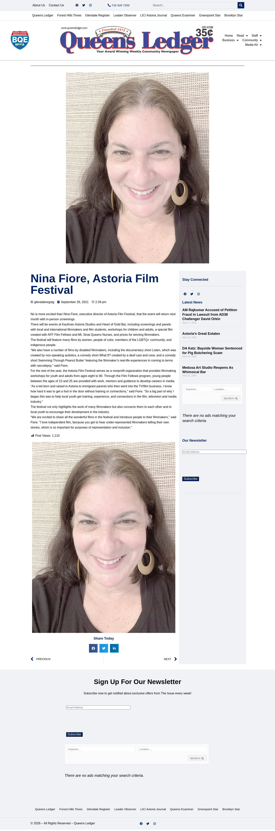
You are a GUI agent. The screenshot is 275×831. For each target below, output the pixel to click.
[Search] (241, 6)
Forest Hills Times (69, 16)
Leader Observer (124, 16)
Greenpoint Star (210, 16)
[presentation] (211, 466)
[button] (93, 649)
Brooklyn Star (233, 16)
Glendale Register (97, 16)
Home (229, 37)
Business (230, 41)
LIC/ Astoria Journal (153, 16)
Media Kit (253, 46)
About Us (38, 5)
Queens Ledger (42, 16)
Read (242, 37)
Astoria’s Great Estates (201, 335)
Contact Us (56, 5)
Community (252, 41)
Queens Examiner (183, 16)
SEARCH (231, 399)
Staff (257, 37)
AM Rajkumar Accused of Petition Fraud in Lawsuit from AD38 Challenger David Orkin (209, 315)
